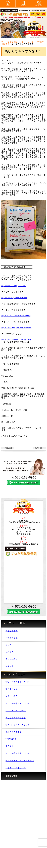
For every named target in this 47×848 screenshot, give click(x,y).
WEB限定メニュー (14, 739)
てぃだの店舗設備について (18, 753)
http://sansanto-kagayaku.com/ (13, 286)
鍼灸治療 (10, 666)
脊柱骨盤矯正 (12, 638)
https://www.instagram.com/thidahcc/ (16, 328)
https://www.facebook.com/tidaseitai (16, 340)
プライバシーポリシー (16, 768)
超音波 (9, 645)
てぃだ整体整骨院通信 (16, 718)
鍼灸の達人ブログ (14, 732)
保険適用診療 (12, 631)
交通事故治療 (12, 689)
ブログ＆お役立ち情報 (16, 710)
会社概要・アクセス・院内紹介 (20, 761)
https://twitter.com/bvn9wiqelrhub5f (15, 316)
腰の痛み (10, 652)
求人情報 (10, 746)
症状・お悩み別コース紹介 (18, 682)
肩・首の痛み (12, 659)
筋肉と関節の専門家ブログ (18, 725)
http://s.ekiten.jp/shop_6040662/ (14, 298)
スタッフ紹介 (12, 696)
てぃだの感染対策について (18, 703)
